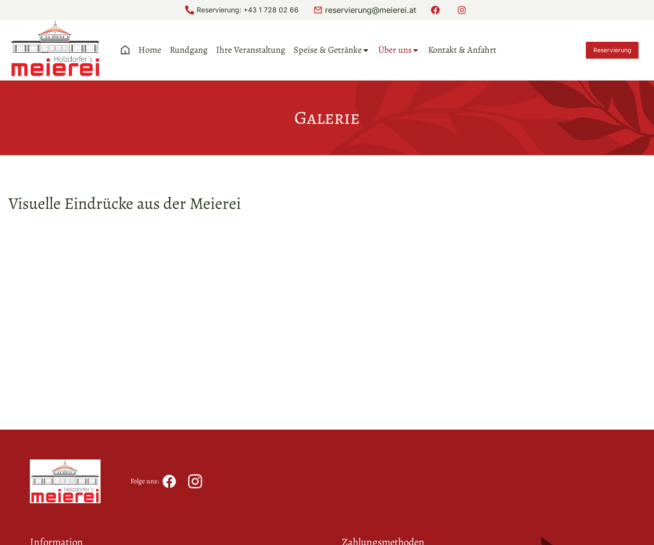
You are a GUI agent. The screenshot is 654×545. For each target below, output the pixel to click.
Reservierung (612, 50)
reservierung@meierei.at (370, 10)
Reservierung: (220, 9)
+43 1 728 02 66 (271, 9)
